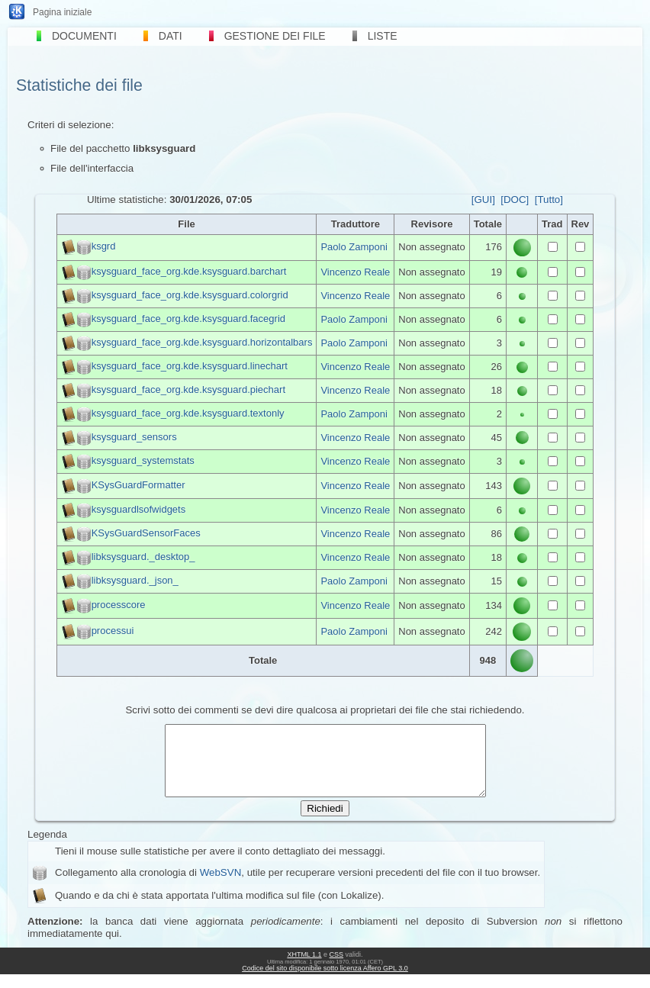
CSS (337, 968)
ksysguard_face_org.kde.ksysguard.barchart (189, 271)
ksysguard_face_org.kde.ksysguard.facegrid (188, 318)
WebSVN (221, 886)
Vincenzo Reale (355, 272)
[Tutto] (549, 199)
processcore (119, 604)
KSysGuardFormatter (138, 485)
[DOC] (514, 199)
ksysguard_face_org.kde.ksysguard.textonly (188, 413)
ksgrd (104, 247)
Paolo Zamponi (353, 247)
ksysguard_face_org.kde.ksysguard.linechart (190, 366)
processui (113, 630)
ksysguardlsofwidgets (139, 509)
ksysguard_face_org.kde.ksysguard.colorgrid (190, 295)
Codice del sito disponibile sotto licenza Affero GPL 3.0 (325, 982)
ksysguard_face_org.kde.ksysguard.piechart (188, 389)
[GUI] (483, 199)
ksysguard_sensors (134, 437)
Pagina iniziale (62, 12)
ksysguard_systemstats (143, 460)
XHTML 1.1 (304, 968)
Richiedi (325, 822)
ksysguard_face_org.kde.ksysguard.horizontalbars (202, 342)
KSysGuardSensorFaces (146, 533)
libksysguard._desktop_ (143, 556)
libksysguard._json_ (135, 580)
